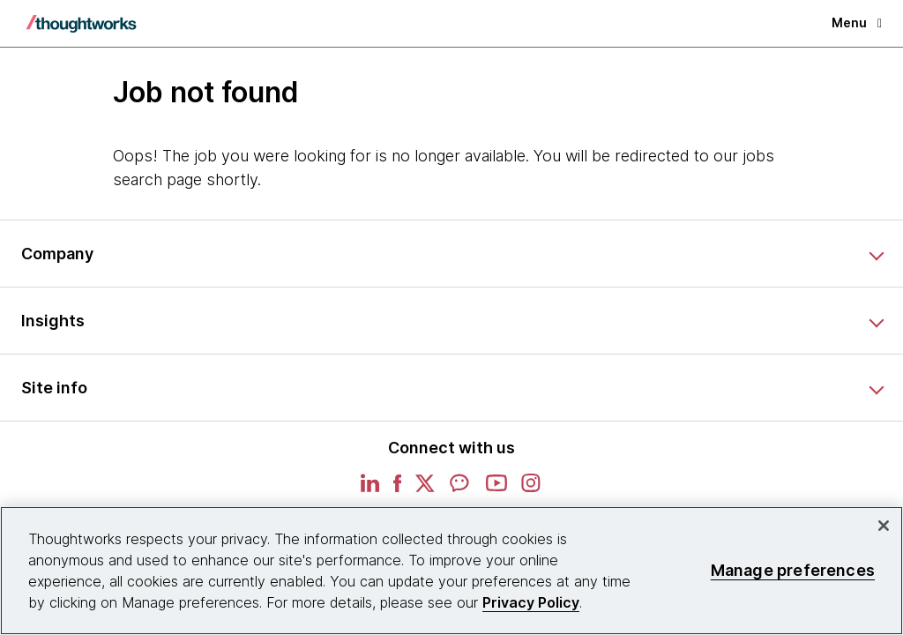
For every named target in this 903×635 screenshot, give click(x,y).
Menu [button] (857, 22)
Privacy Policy (530, 602)
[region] (451, 570)
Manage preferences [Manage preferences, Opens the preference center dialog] (793, 570)
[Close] (883, 525)
